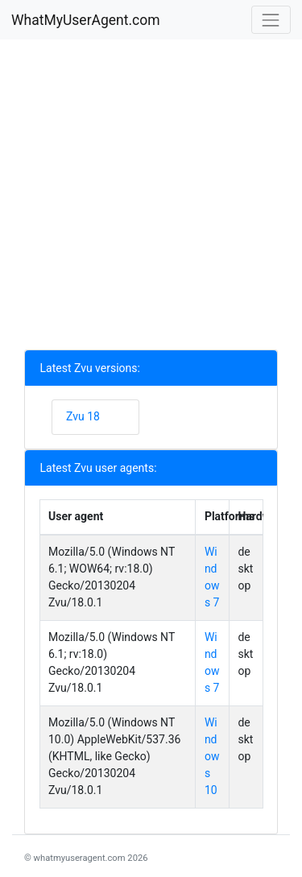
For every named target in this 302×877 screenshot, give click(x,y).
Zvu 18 (83, 416)
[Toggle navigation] (271, 20)
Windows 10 (212, 756)
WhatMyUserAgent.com (85, 20)
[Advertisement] (151, 199)
